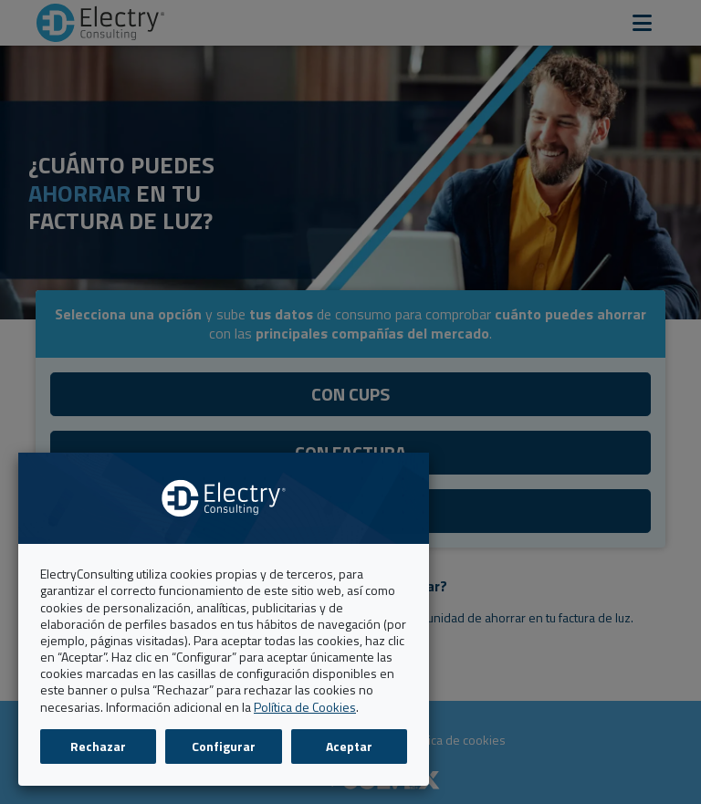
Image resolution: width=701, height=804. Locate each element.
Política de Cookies (305, 706)
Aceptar (349, 746)
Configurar (224, 746)
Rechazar (98, 746)
